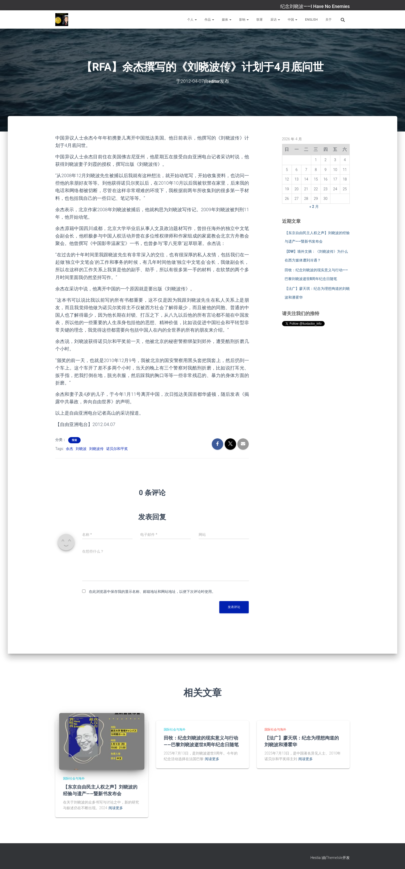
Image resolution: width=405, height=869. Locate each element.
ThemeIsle (334, 857)
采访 (275, 19)
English (311, 19)
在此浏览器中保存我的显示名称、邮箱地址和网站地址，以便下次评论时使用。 (152, 591)
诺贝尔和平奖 (117, 449)
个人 (192, 19)
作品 (209, 19)
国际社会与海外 (74, 778)
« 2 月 (314, 206)
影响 (244, 19)
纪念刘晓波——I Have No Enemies (315, 6)
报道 (74, 440)
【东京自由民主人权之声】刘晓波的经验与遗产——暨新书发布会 (100, 790)
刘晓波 (81, 449)
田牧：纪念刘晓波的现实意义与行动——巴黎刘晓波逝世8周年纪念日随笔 (201, 741)
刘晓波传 (96, 449)
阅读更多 (115, 808)
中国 (292, 19)
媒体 (226, 19)
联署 (259, 19)
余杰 (69, 449)
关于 (328, 19)
